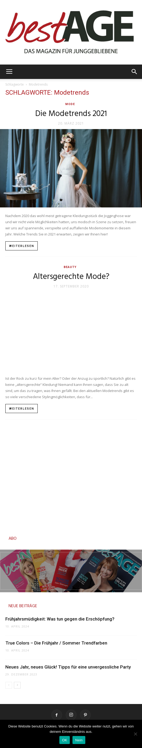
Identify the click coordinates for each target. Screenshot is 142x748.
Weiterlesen (21, 246)
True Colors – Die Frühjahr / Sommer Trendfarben (56, 643)
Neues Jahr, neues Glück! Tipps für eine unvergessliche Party (68, 667)
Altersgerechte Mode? (71, 276)
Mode (70, 104)
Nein (79, 740)
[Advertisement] (71, 476)
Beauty (70, 267)
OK (64, 740)
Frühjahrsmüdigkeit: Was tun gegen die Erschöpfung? (59, 619)
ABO (13, 538)
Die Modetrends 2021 (71, 113)
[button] (134, 72)
